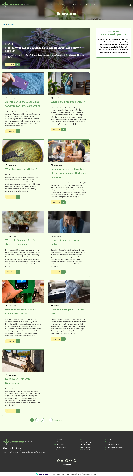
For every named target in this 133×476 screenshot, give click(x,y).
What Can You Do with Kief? (21, 168)
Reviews (94, 5)
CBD (57, 442)
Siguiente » (58, 420)
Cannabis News (73, 5)
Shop (53, 5)
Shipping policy (86, 442)
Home (4, 24)
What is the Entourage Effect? (68, 101)
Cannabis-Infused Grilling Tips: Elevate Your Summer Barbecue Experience (68, 172)
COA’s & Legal (86, 447)
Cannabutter (60, 444)
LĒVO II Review (86, 450)
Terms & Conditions (113, 444)
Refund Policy (85, 444)
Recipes (62, 5)
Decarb (58, 450)
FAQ (82, 439)
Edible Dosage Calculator (115, 447)
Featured (110, 450)
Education (85, 5)
